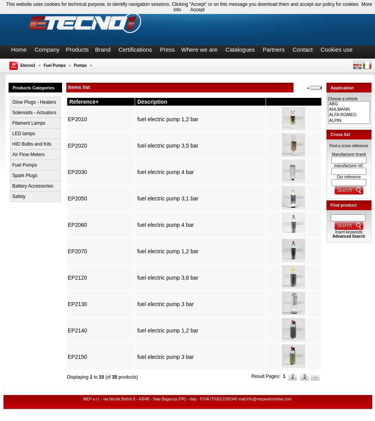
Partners (274, 49)
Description (152, 102)
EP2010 (77, 119)
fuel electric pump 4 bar (165, 172)
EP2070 (77, 251)
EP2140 (77, 330)
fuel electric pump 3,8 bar (167, 278)
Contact (303, 49)
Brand (103, 49)
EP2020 (77, 146)
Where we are (199, 49)
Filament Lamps (28, 123)
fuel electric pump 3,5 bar (167, 146)
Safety (19, 196)
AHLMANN (349, 109)
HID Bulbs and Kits (32, 144)
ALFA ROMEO (349, 115)
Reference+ (84, 102)
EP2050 (77, 198)
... (315, 376)
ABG (349, 104)
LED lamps (23, 133)
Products (77, 49)
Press (167, 49)
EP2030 (77, 172)
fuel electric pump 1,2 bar (167, 119)
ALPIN (349, 121)
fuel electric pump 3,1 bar (167, 198)
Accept (197, 9)
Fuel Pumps (55, 65)
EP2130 (77, 304)
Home (19, 49)
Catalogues (240, 49)
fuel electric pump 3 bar (165, 304)
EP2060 (77, 225)
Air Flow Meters (28, 154)
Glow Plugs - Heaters (34, 102)
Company (47, 49)
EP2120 (77, 278)
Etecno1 (28, 65)
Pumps (80, 65)
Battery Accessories (32, 186)
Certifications (135, 49)
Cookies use (337, 49)
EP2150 (77, 357)
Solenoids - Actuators (34, 112)
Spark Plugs (25, 175)
